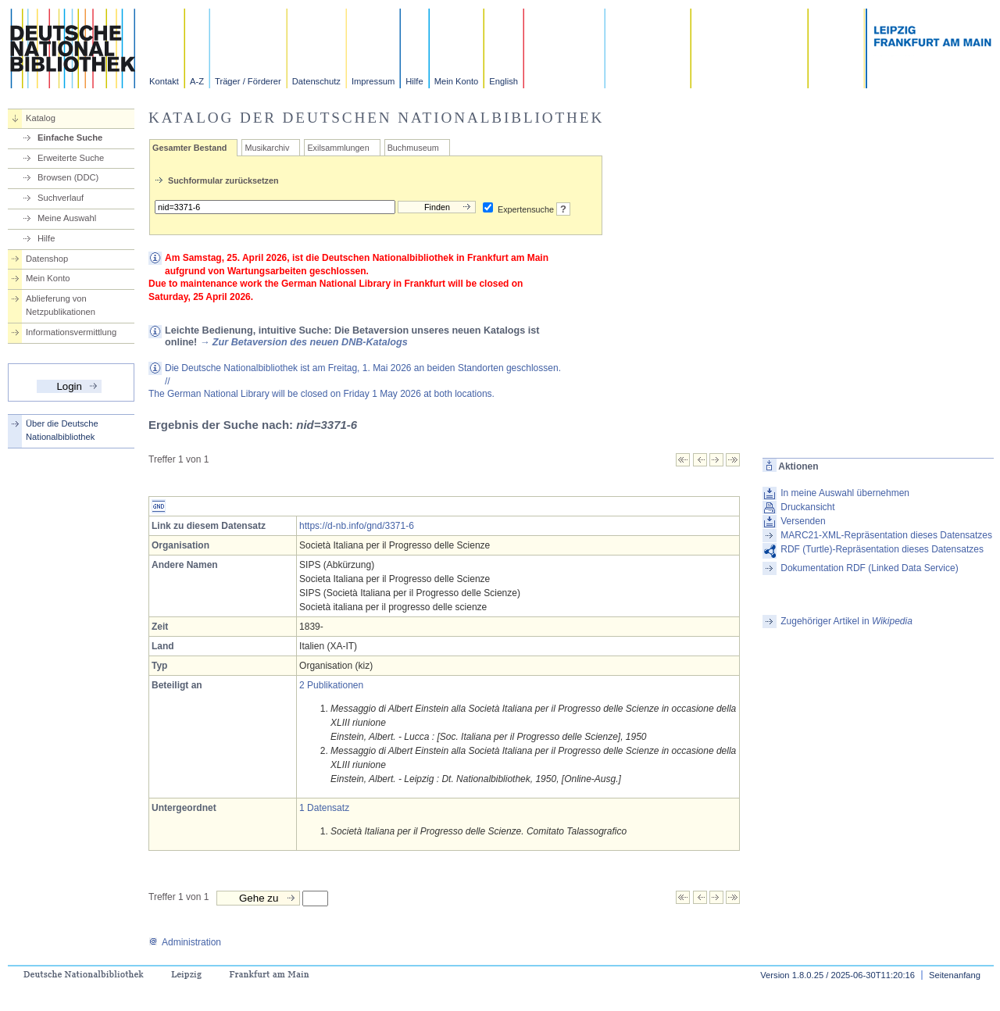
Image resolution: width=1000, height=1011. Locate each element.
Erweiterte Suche (71, 158)
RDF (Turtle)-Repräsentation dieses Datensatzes (882, 549)
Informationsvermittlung (71, 332)
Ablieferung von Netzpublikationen (60, 305)
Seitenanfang (954, 975)
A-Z (197, 81)
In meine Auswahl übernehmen (844, 493)
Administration (184, 942)
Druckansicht (807, 507)
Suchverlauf (61, 197)
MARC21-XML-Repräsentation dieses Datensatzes (886, 535)
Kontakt (164, 81)
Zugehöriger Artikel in (846, 621)
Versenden (802, 521)
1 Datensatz (324, 807)
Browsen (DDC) (68, 177)
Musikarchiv (267, 147)
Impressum (373, 81)
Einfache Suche (70, 137)
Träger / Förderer (248, 81)
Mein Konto (456, 81)
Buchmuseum (413, 147)
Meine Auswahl (67, 218)
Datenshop (47, 258)
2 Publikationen (331, 685)
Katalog (40, 118)
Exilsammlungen (338, 147)
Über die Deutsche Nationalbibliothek (62, 430)
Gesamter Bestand (189, 147)
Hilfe (414, 81)
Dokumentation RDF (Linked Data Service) (869, 568)
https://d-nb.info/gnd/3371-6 (356, 525)
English (503, 81)
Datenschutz (316, 81)
